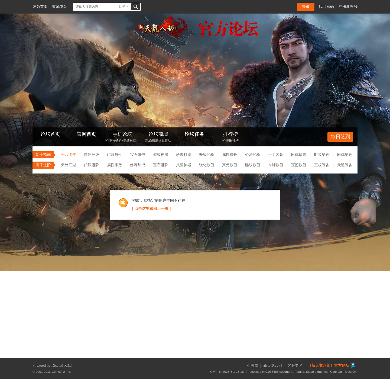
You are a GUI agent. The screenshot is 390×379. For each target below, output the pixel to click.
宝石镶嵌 (137, 155)
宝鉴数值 (298, 165)
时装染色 (321, 155)
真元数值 (229, 165)
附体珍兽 (298, 155)
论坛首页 (50, 134)
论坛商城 (158, 137)
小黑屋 (252, 366)
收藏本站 (59, 7)
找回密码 (326, 7)
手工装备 (275, 155)
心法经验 (252, 155)
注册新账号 (348, 7)
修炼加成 (137, 165)
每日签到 (340, 136)
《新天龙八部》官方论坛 (328, 366)
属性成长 (229, 155)
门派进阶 (91, 165)
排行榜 (230, 137)
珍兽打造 (183, 155)
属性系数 (114, 165)
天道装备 (344, 165)
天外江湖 (68, 165)
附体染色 (344, 155)
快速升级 (91, 155)
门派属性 (114, 155)
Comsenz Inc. (61, 371)
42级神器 (160, 155)
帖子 (122, 7)
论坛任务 (194, 134)
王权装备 (321, 165)
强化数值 (206, 165)
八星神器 (183, 165)
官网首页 (86, 134)
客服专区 (295, 366)
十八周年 (68, 155)
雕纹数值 (252, 165)
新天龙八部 (272, 366)
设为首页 (40, 7)
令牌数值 (275, 165)
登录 (306, 7)
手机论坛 (122, 137)
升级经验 (206, 155)
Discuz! (57, 366)
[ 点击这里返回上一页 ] (151, 209)
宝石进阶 (160, 165)
